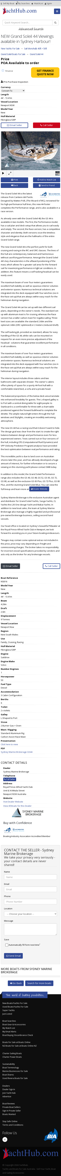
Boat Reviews (8, 1103)
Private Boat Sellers (11, 1107)
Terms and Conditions (12, 1125)
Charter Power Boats (12, 1057)
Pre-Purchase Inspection (14, 81)
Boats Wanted (9, 1114)
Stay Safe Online (9, 1121)
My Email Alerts (9, 1031)
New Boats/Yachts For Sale (14, 1003)
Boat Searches (9, 1021)
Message (8, 920)
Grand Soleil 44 (36, 54)
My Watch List (8, 1028)
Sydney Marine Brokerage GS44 (16, 751)
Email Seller (14, 125)
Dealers (6, 1085)
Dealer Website (39, 489)
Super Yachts (8, 1010)
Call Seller (46, 125)
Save (6, 939)
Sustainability (8, 1064)
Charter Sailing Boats (12, 1053)
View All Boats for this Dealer (17, 805)
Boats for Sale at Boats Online (16, 1042)
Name (7, 871)
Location (8, 908)
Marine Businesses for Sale (15, 1071)
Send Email (13, 955)
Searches (23, 3)
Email (6, 884)
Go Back (16, 983)
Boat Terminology (10, 1067)
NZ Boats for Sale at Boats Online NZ (19, 1045)
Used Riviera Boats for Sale (15, 1078)
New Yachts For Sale (10, 48)
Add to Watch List (46, 179)
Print (14, 179)
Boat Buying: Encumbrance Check (17, 1035)
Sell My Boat (7, 3)
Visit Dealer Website (13, 801)
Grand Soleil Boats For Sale (13, 54)
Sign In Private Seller (11, 1110)
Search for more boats (39, 983)
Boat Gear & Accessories (14, 1024)
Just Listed (7, 1013)
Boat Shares (8, 1074)
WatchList (37, 3)
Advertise (6, 1096)
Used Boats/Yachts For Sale (15, 1006)
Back (14, 185)
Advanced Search (30, 28)
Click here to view (9, 744)
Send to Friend (47, 185)
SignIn (45, 3)
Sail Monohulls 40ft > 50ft (35, 48)
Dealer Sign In (8, 1089)
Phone (7, 896)
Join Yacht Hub (9, 1093)
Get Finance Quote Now (45, 72)
